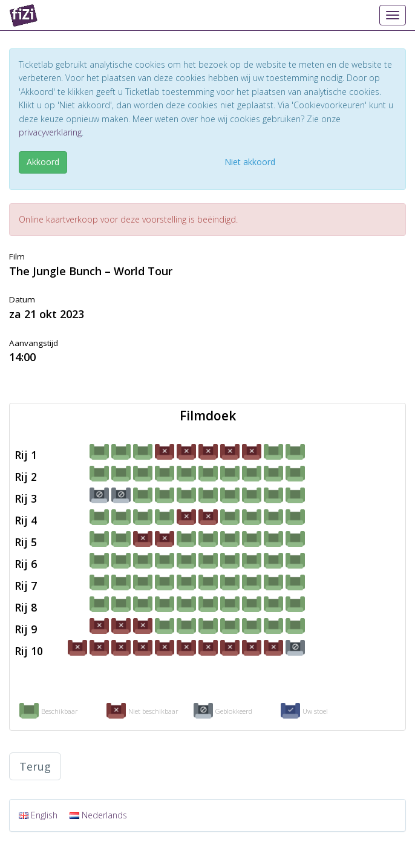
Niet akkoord (249, 162)
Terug (35, 766)
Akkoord (43, 162)
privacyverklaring (50, 132)
